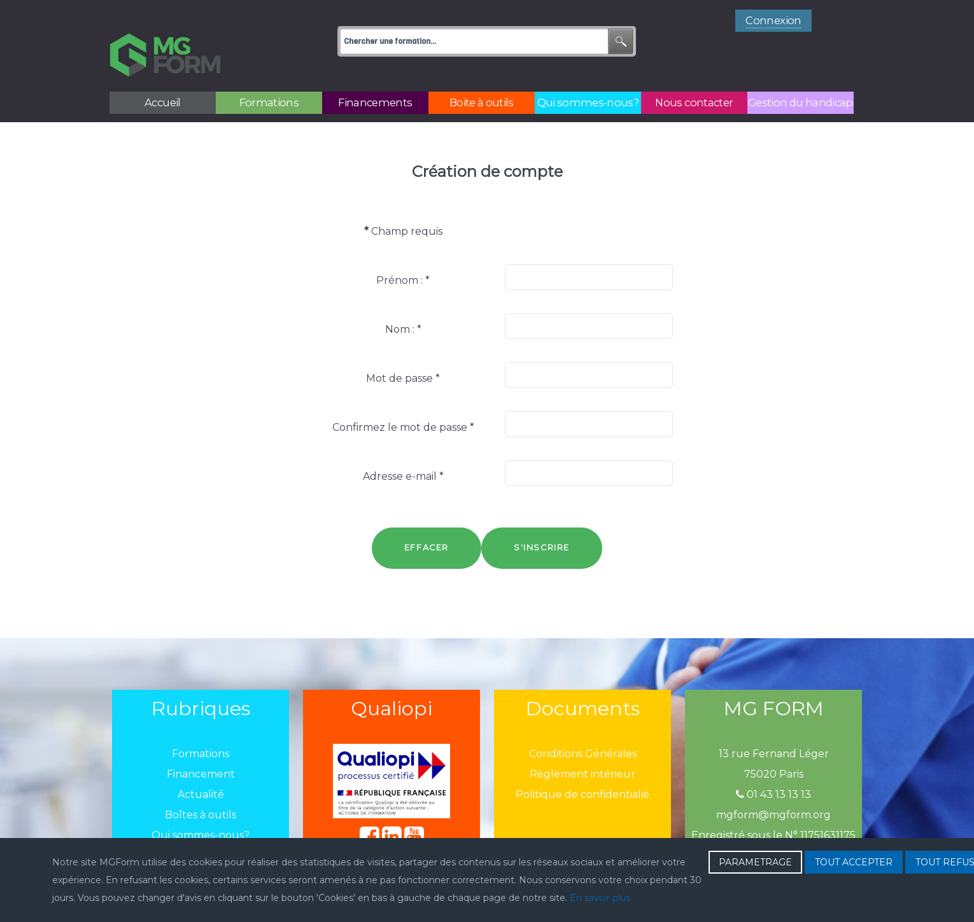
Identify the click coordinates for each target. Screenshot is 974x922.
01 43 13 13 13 (773, 766)
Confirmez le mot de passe (403, 399)
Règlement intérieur (582, 745)
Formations (200, 725)
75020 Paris (773, 745)
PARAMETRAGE (755, 862)
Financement (201, 745)
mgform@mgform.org (773, 786)
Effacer (426, 519)
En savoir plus (600, 898)
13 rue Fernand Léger (774, 725)
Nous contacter (201, 827)
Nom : (403, 301)
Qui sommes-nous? (201, 806)
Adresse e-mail (403, 448)
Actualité (201, 766)
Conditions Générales (583, 725)
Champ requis (403, 203)
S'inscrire (542, 519)
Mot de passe (403, 350)
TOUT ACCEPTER (854, 862)
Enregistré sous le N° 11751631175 (773, 806)
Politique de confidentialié (582, 766)
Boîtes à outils (200, 786)
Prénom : (403, 252)
